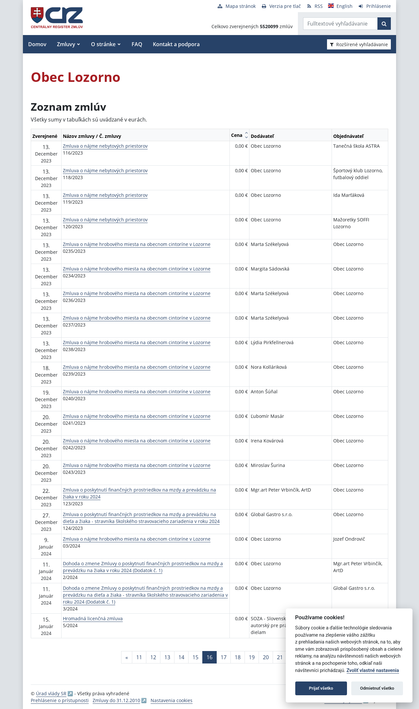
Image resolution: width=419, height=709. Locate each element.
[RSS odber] (314, 6)
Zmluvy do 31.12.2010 (116, 700)
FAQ (137, 44)
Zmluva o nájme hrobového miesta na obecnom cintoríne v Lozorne (136, 244)
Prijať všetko (321, 688)
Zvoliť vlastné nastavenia (373, 670)
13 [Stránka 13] (167, 657)
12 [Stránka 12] (153, 657)
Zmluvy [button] (66, 44)
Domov (37, 44)
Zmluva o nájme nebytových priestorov (105, 146)
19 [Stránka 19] (252, 657)
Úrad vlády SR (51, 693)
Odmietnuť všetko (377, 688)
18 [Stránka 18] (238, 657)
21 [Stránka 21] (280, 657)
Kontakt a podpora (176, 44)
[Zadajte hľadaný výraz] (340, 23)
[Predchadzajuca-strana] (126, 657)
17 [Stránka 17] (224, 657)
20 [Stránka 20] (266, 657)
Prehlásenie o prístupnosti (60, 700)
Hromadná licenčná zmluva (93, 618)
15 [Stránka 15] (195, 657)
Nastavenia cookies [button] (171, 700)
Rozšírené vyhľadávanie (359, 44)
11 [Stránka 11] (139, 657)
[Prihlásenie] (374, 6)
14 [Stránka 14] (181, 657)
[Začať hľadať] (384, 23)
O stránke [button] (103, 44)
